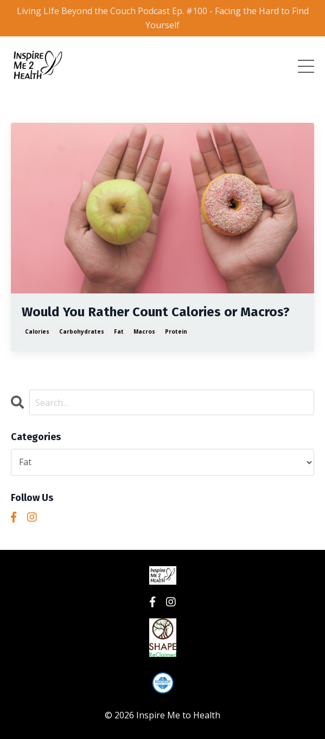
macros (144, 331)
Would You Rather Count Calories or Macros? (156, 312)
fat (119, 331)
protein (176, 331)
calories (37, 331)
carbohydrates (81, 331)
